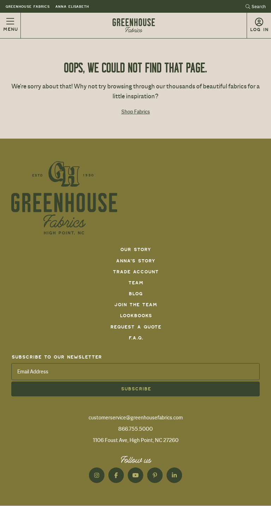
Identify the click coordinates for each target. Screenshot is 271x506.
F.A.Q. (135, 338)
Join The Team (135, 305)
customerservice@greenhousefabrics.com (136, 417)
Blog (135, 294)
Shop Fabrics (135, 112)
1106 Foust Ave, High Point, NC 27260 (136, 440)
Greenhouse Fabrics (27, 6)
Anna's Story (135, 261)
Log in (259, 30)
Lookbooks (136, 316)
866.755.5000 (135, 429)
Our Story (135, 249)
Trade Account (135, 272)
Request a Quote (135, 327)
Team (135, 283)
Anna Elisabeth (72, 6)
